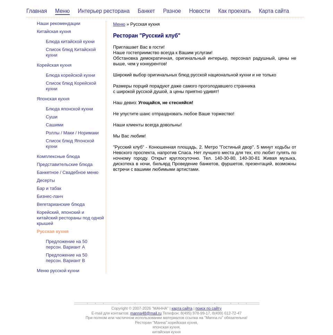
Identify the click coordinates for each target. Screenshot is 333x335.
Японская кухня (53, 98)
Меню (62, 11)
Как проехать (234, 11)
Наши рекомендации (58, 23)
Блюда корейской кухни (70, 75)
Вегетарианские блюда (61, 204)
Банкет (146, 11)
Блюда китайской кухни (70, 41)
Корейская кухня (54, 65)
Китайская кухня (54, 31)
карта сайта (182, 308)
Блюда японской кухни (69, 108)
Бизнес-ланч (50, 196)
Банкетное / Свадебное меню (68, 172)
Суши (52, 116)
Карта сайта (274, 11)
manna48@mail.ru (146, 313)
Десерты (46, 180)
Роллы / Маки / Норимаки (72, 132)
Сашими (54, 124)
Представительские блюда (65, 164)
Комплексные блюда (58, 156)
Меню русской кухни (58, 270)
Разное (172, 11)
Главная (36, 11)
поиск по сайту (209, 308)
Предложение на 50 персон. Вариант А (66, 244)
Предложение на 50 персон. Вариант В (66, 257)
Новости (199, 11)
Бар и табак (49, 188)
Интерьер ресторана (103, 11)
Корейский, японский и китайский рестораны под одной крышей (70, 218)
